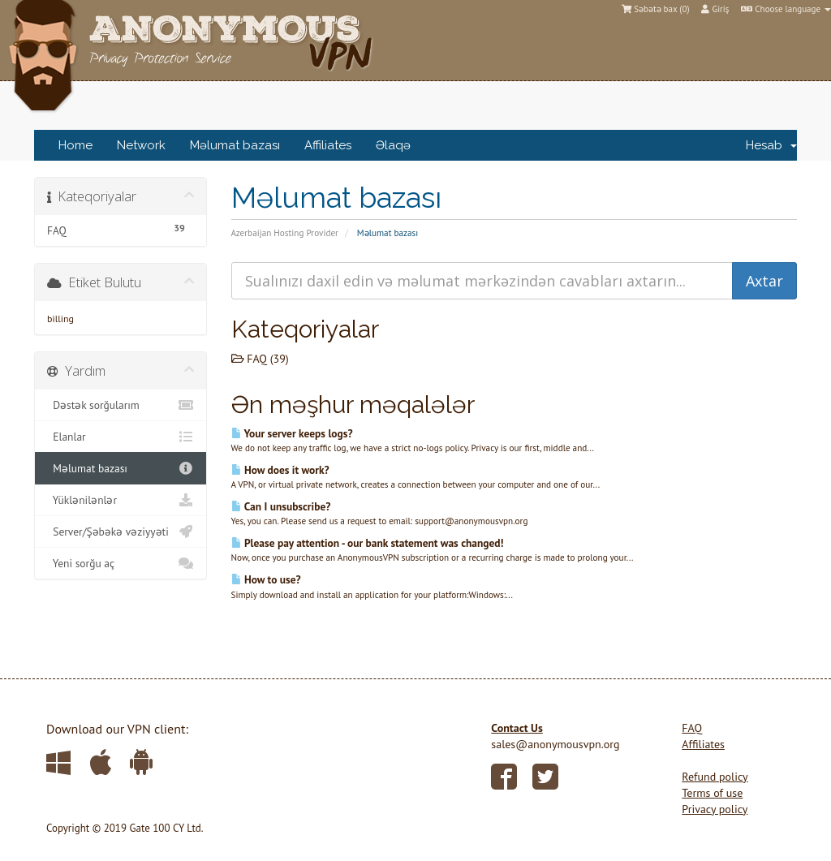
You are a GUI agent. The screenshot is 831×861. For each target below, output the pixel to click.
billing (60, 318)
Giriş (715, 9)
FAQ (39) (260, 358)
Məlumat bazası (235, 145)
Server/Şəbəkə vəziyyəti (120, 531)
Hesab (771, 145)
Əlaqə (393, 145)
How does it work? (280, 470)
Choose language (786, 9)
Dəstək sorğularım (120, 405)
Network (141, 145)
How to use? (266, 579)
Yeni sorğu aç (120, 563)
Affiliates (327, 145)
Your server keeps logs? (292, 433)
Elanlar (120, 436)
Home (75, 145)
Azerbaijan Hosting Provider (284, 233)
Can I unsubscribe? (281, 506)
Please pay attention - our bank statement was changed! (367, 543)
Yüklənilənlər (120, 500)
